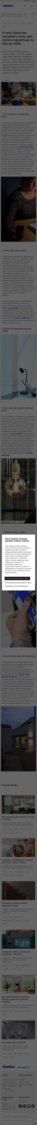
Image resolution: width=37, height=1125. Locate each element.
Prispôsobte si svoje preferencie (16, 586)
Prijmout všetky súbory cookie (17, 578)
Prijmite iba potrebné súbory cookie (18, 582)
